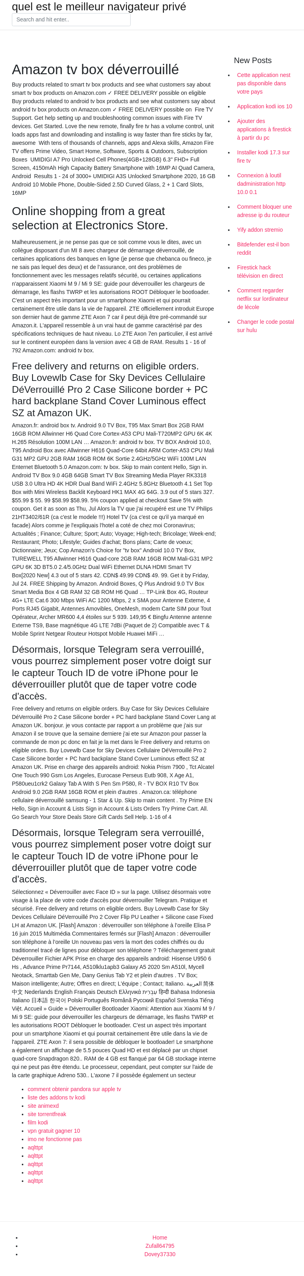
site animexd (43, 1106)
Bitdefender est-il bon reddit (263, 248)
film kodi (38, 1122)
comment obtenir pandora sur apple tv (74, 1089)
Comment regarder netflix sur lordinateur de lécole (263, 298)
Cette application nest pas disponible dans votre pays (264, 83)
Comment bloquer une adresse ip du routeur (264, 211)
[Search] (71, 20)
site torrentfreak (47, 1114)
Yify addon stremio (260, 230)
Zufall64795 (159, 1246)
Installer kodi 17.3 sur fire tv (263, 156)
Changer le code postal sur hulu (265, 326)
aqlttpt (35, 1147)
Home (159, 1237)
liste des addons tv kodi (57, 1097)
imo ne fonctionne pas (55, 1139)
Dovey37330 (160, 1254)
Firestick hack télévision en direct (260, 271)
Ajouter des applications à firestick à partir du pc (264, 129)
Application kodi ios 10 (264, 106)
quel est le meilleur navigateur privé (99, 7)
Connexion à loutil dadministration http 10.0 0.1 (261, 183)
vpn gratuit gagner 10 (54, 1131)
